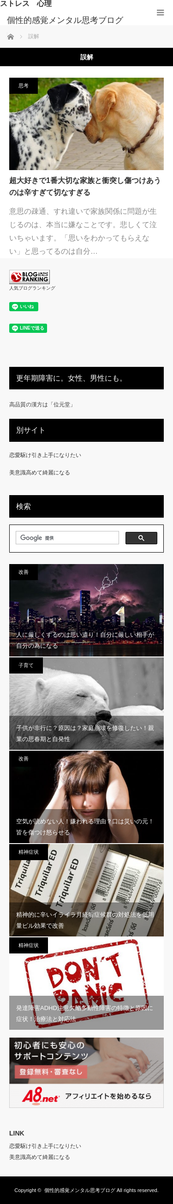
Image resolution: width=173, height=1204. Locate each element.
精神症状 (28, 852)
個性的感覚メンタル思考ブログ (65, 20)
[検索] (66, 538)
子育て (26, 665)
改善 (23, 572)
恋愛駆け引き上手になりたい (45, 455)
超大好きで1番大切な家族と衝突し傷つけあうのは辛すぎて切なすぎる (85, 186)
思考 (23, 85)
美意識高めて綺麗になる (39, 472)
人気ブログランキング (32, 288)
